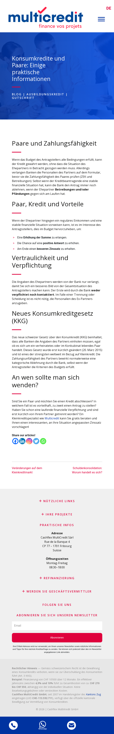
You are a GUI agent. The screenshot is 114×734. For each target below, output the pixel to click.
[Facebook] (15, 441)
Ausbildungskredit (45, 94)
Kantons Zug (93, 694)
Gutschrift (23, 98)
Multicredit (52, 418)
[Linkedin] (22, 441)
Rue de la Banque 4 (57, 542)
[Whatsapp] (43, 441)
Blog (17, 94)
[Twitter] (36, 441)
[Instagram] (29, 441)
